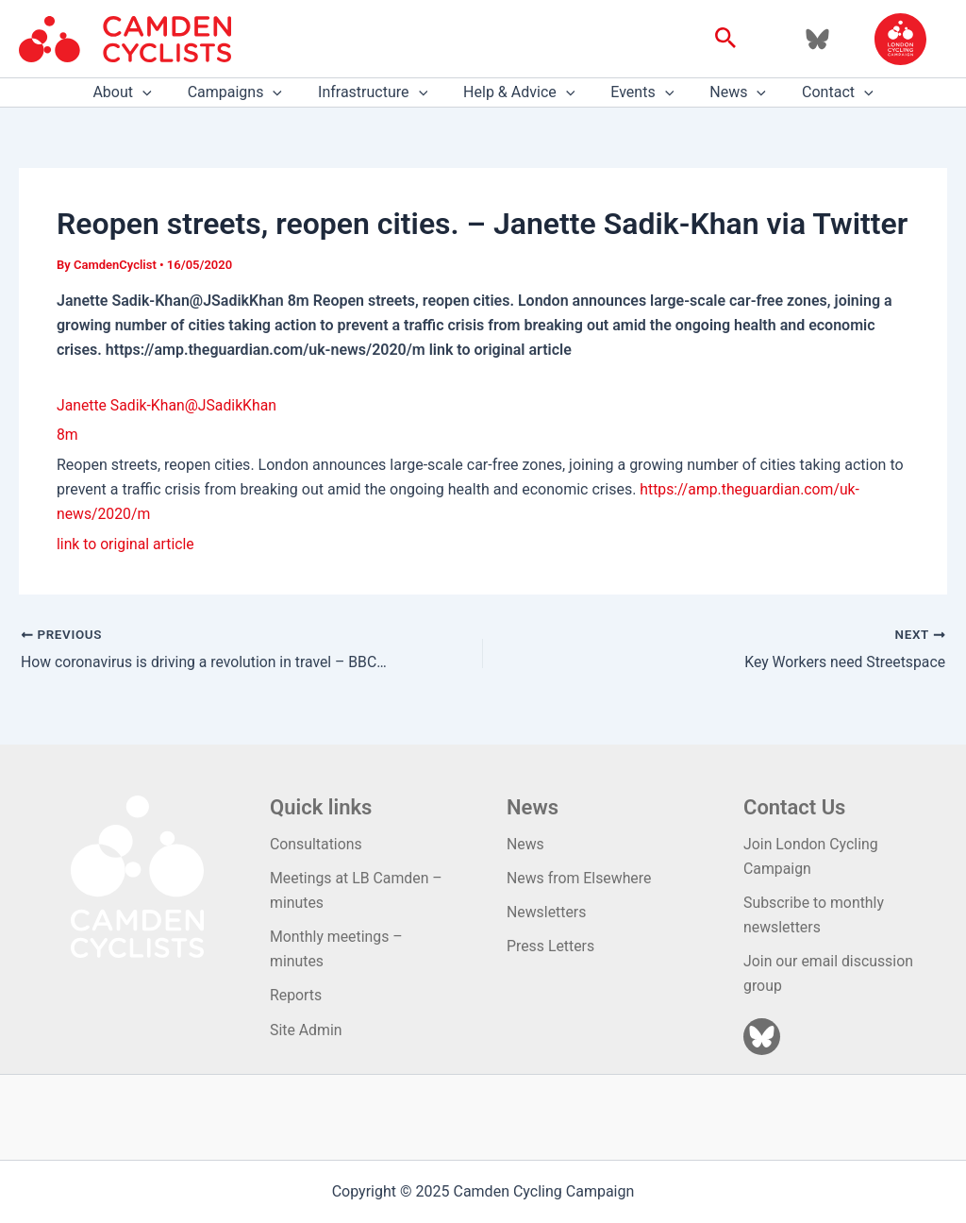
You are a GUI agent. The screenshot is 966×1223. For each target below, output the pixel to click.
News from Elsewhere (580, 877)
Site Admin (306, 1030)
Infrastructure (378, 92)
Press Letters (551, 946)
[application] (159, 92)
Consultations (316, 843)
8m (67, 435)
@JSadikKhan (233, 405)
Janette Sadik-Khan (122, 405)
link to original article (126, 544)
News (726, 92)
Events (636, 92)
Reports (296, 995)
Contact (821, 92)
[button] (726, 39)
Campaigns (246, 92)
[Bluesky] (817, 39)
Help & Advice (519, 92)
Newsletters (547, 911)
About (138, 92)
